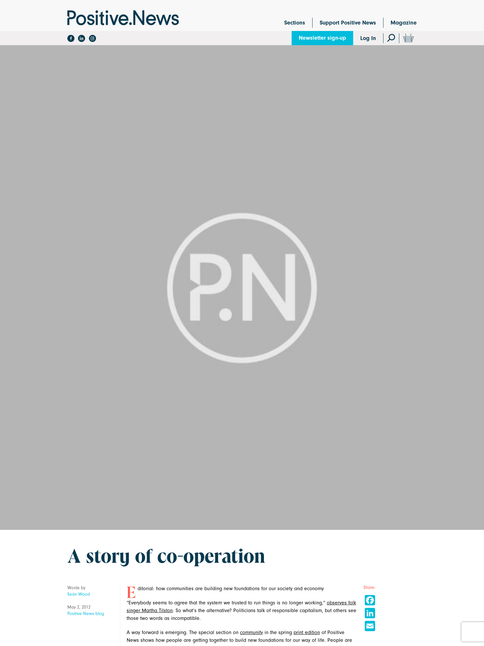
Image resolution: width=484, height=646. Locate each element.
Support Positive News (348, 22)
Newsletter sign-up (322, 38)
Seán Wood (78, 594)
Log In (368, 38)
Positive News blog (85, 613)
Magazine (404, 22)
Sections (294, 22)
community (251, 632)
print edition (307, 632)
